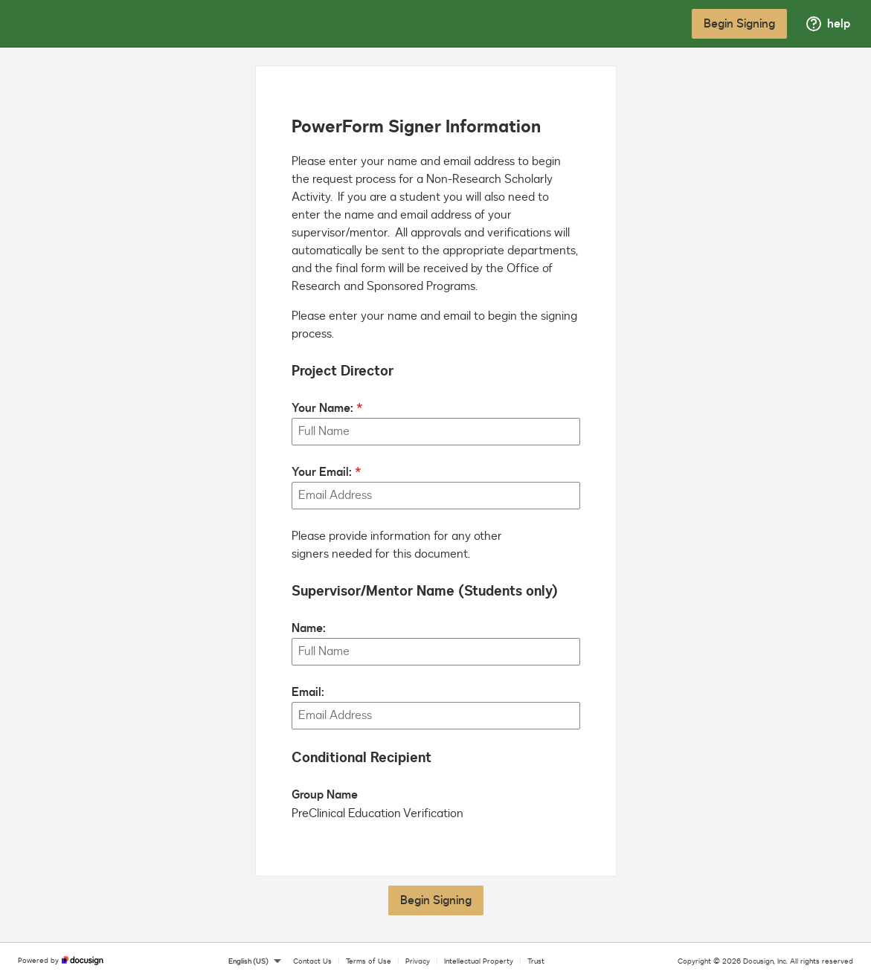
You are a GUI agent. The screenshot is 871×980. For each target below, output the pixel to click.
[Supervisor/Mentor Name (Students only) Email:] (436, 715)
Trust (535, 961)
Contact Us (312, 961)
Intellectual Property (478, 961)
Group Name (325, 795)
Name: (309, 628)
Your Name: (322, 408)
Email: (308, 692)
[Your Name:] (436, 431)
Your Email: (322, 472)
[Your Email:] (436, 495)
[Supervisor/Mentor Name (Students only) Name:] (436, 651)
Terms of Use (368, 961)
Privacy (417, 961)
